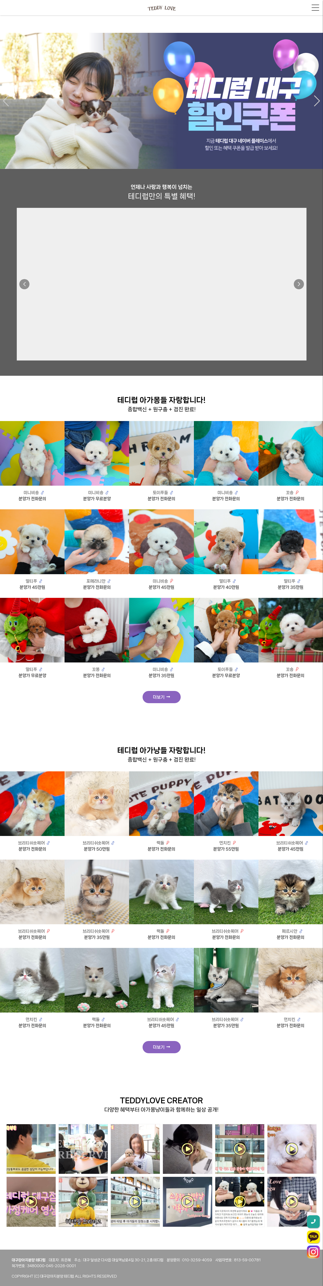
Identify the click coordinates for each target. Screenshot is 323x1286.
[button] (6, 101)
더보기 (161, 697)
